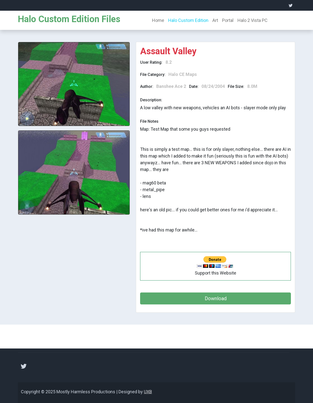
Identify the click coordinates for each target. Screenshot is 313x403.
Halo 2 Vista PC (252, 20)
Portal (228, 20)
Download (216, 298)
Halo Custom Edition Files (69, 19)
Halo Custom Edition (188, 20)
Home (158, 20)
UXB (148, 391)
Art (215, 20)
